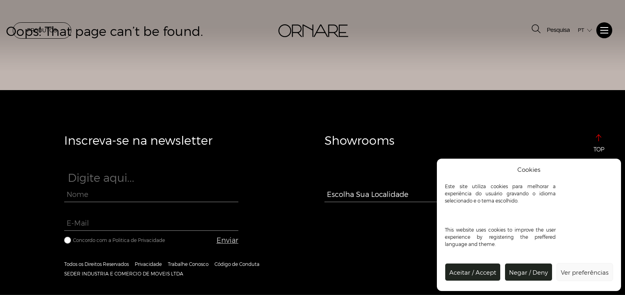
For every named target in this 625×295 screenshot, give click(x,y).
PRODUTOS (42, 30)
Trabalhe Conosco (188, 264)
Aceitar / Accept (472, 272)
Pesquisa (550, 29)
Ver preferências (585, 272)
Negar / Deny (528, 272)
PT (581, 30)
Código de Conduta (236, 264)
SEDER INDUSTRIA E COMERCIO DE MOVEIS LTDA (123, 274)
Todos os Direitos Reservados (96, 264)
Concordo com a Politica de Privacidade (114, 240)
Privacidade (148, 264)
